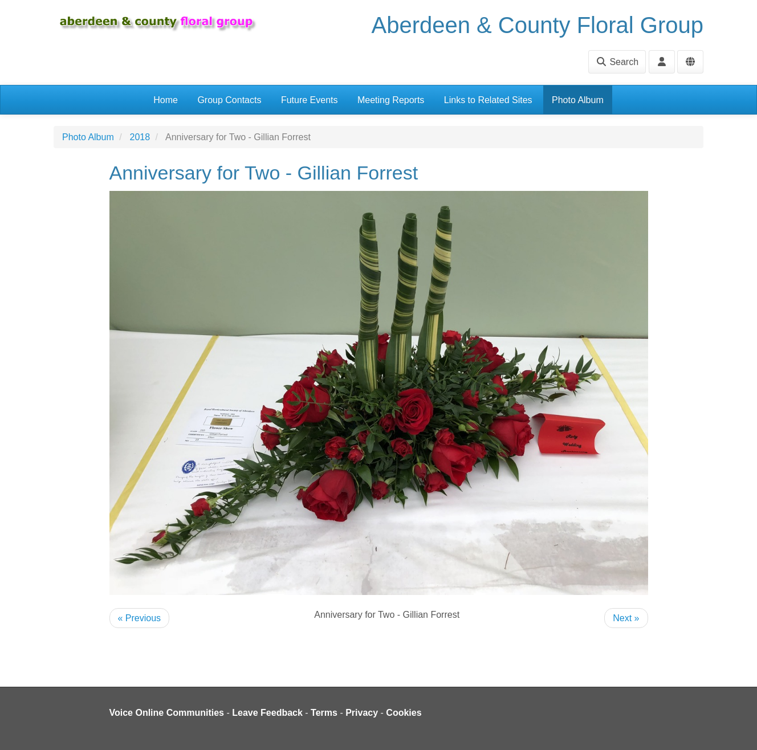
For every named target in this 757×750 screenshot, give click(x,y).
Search (617, 62)
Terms (324, 713)
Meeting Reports (390, 100)
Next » (626, 618)
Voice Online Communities (167, 713)
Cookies (403, 713)
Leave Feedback (267, 713)
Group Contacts (229, 100)
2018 (140, 137)
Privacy (361, 713)
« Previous (139, 618)
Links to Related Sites (488, 100)
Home (165, 100)
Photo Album (578, 100)
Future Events (309, 100)
